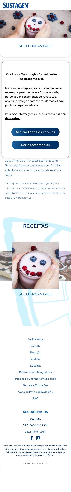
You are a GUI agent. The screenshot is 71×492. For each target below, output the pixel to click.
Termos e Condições (35, 385)
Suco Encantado (36, 46)
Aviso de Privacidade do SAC (35, 391)
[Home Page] (16, 5)
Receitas (35, 365)
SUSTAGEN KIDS (35, 412)
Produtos (35, 359)
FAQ (35, 398)
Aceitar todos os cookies (35, 132)
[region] (35, 109)
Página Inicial (36, 339)
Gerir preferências (35, 145)
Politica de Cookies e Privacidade (35, 378)
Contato (35, 345)
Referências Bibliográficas (35, 372)
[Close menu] (63, 5)
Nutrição (35, 352)
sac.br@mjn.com (35, 431)
